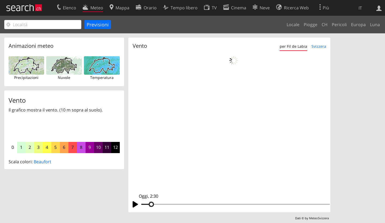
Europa (358, 24)
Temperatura (102, 77)
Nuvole (64, 77)
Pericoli (339, 24)
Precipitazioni (26, 77)
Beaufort (42, 162)
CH (325, 24)
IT (360, 8)
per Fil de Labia (293, 46)
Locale (293, 24)
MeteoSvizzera (319, 218)
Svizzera (318, 46)
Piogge (310, 24)
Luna (375, 24)
